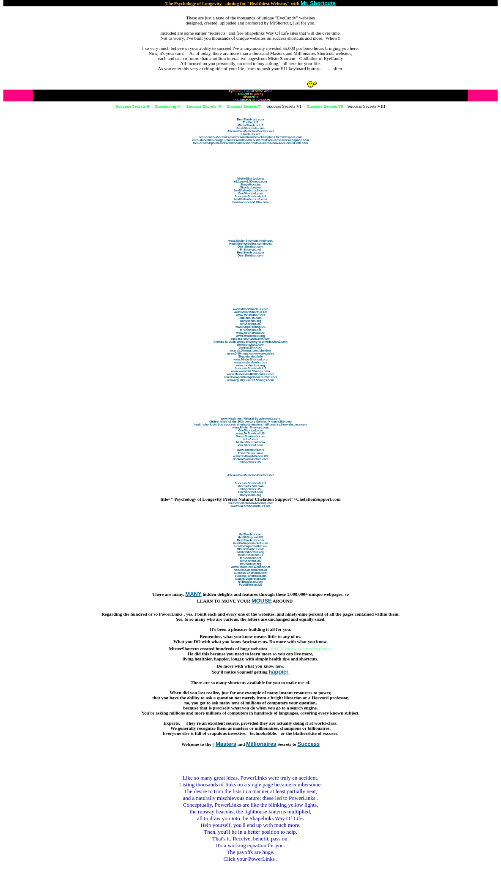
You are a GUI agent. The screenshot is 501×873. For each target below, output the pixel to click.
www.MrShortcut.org (250, 335)
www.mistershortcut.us (250, 362)
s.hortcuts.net (250, 134)
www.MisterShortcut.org (250, 359)
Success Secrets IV (203, 106)
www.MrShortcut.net (250, 315)
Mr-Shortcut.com (251, 534)
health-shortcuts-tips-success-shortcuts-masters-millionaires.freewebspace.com (250, 424)
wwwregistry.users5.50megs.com (250, 380)
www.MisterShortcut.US (250, 312)
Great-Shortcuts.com (251, 436)
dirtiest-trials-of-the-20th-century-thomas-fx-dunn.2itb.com (250, 421)
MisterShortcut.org (250, 178)
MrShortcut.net (250, 249)
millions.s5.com (250, 317)
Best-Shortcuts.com (250, 128)
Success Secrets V (244, 106)
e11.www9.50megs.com (250, 181)
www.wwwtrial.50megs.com (250, 371)
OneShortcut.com (250, 193)
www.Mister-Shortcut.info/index (250, 240)
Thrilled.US (250, 122)
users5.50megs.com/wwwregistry (250, 353)
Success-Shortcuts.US (250, 196)
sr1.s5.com (250, 439)
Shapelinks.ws (250, 184)
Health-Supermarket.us (250, 546)
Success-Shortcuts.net (251, 575)
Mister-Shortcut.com (250, 442)
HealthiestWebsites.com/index (250, 243)
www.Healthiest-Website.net (250, 566)
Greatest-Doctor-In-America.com (250, 503)
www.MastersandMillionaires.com (250, 374)
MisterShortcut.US (250, 125)
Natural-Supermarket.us (250, 569)
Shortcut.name (250, 187)
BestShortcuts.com (250, 119)
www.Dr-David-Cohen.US (250, 456)
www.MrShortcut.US (250, 332)
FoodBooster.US (250, 584)
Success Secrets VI (283, 106)
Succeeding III (168, 106)
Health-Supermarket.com (250, 543)
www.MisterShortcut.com (250, 309)
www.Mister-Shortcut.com (250, 427)
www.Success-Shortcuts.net (251, 506)
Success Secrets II (132, 106)
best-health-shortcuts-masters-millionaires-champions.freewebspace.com (251, 137)
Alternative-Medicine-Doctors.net (250, 131)
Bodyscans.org (250, 320)
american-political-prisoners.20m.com (250, 377)
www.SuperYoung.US (250, 326)
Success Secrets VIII (366, 106)
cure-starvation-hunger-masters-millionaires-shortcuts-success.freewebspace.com (250, 140)
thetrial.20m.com (251, 347)
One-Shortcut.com (250, 246)
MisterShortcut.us (250, 555)
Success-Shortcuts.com (251, 572)
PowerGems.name (250, 453)
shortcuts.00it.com (250, 486)
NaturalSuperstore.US (250, 578)
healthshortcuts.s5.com (250, 199)
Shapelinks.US (250, 462)
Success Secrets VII (325, 106)
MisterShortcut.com (251, 549)
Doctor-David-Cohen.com (250, 459)
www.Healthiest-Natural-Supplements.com (250, 418)
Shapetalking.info (250, 356)
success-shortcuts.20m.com (250, 338)
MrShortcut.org (250, 563)
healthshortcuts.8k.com (250, 190)
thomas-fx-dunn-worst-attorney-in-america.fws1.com (250, 341)
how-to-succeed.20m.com (251, 202)
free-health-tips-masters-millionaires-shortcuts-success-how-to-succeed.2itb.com (250, 143)
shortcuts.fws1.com (251, 344)
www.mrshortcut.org (250, 365)
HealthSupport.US (250, 537)
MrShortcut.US (250, 323)
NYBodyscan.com (250, 581)
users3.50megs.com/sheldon (250, 350)
